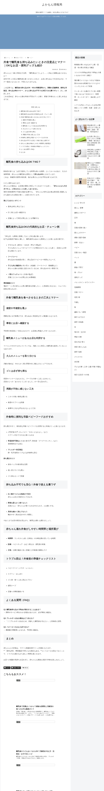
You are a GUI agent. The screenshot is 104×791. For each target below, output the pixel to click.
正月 (76, 218)
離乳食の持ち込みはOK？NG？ (31, 111)
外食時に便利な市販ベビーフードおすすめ (34, 137)
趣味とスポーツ (80, 213)
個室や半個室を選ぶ (29, 120)
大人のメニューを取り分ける (32, 129)
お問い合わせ (53, 784)
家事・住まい (79, 242)
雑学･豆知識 (78, 322)
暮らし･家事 (78, 208)
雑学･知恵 (78, 352)
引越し (76, 302)
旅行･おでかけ (79, 317)
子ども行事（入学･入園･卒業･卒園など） (87, 368)
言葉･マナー (78, 292)
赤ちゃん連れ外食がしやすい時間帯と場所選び (36, 143)
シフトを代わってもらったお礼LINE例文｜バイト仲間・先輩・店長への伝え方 (87, 108)
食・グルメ (78, 272)
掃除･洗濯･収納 (80, 237)
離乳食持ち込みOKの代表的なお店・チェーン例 (36, 114)
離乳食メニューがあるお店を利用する (35, 126)
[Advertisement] (52, 33)
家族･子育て (16, 667)
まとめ (23, 152)
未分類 (76, 362)
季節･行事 (78, 337)
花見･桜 (77, 297)
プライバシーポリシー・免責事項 (70, 784)
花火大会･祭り (79, 342)
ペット (76, 257)
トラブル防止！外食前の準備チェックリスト (35, 146)
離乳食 (25, 667)
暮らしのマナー (80, 233)
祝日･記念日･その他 (81, 375)
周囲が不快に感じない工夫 (31, 134)
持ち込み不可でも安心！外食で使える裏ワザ (35, 140)
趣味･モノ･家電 (80, 312)
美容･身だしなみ (80, 347)
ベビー (7, 667)
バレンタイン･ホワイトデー (84, 282)
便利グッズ (78, 277)
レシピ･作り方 (79, 203)
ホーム (45, 784)
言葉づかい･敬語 (80, 252)
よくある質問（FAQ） (28, 149)
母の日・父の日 (80, 332)
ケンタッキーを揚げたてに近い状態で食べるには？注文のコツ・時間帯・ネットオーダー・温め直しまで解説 (87, 95)
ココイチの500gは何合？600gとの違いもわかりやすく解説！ (87, 74)
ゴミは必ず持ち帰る (29, 132)
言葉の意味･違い (80, 228)
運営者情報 (97, 784)
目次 (33, 107)
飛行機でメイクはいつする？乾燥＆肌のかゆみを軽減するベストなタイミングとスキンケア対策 (87, 83)
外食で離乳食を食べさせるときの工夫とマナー (36, 117)
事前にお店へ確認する (30, 123)
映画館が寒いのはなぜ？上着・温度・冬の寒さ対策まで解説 (86, 66)
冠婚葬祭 (77, 287)
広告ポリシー (87, 784)
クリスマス (78, 357)
